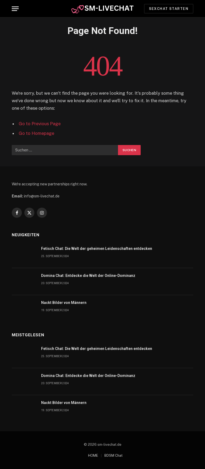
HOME (93, 455)
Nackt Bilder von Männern (63, 302)
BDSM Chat (113, 455)
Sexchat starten (168, 9)
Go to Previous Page (40, 123)
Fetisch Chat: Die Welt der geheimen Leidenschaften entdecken (96, 248)
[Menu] (15, 9)
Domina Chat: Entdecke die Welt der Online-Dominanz (88, 275)
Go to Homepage (36, 133)
